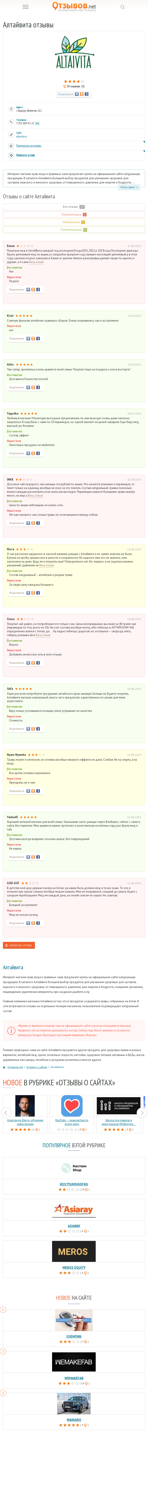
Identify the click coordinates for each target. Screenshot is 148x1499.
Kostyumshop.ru (74, 1184)
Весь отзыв (36, 262)
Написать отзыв (25, 155)
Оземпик (73, 1336)
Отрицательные (74, 214)
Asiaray (74, 1226)
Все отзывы (74, 207)
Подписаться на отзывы (28, 146)
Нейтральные (74, 222)
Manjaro (74, 1420)
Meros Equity (74, 1267)
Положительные (74, 230)
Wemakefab (74, 1378)
